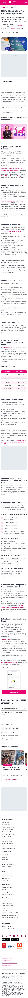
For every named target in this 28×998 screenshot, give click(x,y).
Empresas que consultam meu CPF (10, 912)
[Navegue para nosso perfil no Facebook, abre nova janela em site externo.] (18, 936)
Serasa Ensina (5, 871)
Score (3, 7)
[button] (2, 32)
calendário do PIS (8, 347)
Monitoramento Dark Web (8, 834)
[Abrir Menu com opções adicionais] (3, 2)
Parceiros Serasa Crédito (7, 838)
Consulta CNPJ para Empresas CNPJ (10, 917)
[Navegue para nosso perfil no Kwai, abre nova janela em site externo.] (25, 936)
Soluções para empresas (7, 843)
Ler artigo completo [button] (13, 779)
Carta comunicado (6, 910)
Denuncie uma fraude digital (8, 894)
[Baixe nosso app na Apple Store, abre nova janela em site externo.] (6, 940)
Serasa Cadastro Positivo (8, 864)
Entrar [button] (24, 2)
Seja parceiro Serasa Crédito (8, 928)
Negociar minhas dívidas (7, 829)
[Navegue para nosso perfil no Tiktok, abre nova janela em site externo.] (6, 936)
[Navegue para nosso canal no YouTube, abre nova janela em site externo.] (10, 936)
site (2, 662)
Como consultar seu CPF (7, 903)
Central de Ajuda (5, 892)
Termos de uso (5, 919)
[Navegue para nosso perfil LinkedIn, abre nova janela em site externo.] (21, 936)
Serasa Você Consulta (7, 873)
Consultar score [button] (14, 692)
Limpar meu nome (6, 824)
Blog (7, 7)
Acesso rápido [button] (14, 81)
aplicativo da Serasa (11, 662)
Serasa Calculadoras (6, 866)
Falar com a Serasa (6, 836)
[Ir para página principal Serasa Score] (12, 2)
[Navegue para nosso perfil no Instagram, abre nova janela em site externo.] (2, 936)
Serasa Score (6, 639)
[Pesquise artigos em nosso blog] (18, 2)
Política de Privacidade (7, 958)
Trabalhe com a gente (7, 965)
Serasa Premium (5, 857)
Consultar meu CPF (6, 822)
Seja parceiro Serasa (6, 926)
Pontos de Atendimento (7, 887)
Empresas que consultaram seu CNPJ (10, 915)
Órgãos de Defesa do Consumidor (9, 963)
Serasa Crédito (5, 854)
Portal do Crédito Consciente (8, 905)
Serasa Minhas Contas (7, 876)
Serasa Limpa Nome (6, 862)
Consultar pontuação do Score (9, 827)
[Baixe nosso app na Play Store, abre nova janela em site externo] (15, 940)
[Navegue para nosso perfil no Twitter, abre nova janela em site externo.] (14, 936)
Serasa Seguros (5, 878)
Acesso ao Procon (6, 960)
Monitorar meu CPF (6, 831)
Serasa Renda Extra (6, 869)
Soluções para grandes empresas (9, 846)
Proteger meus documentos (8, 908)
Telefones (4, 889)
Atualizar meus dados (7, 841)
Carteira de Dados (6, 880)
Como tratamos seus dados (8, 848)
